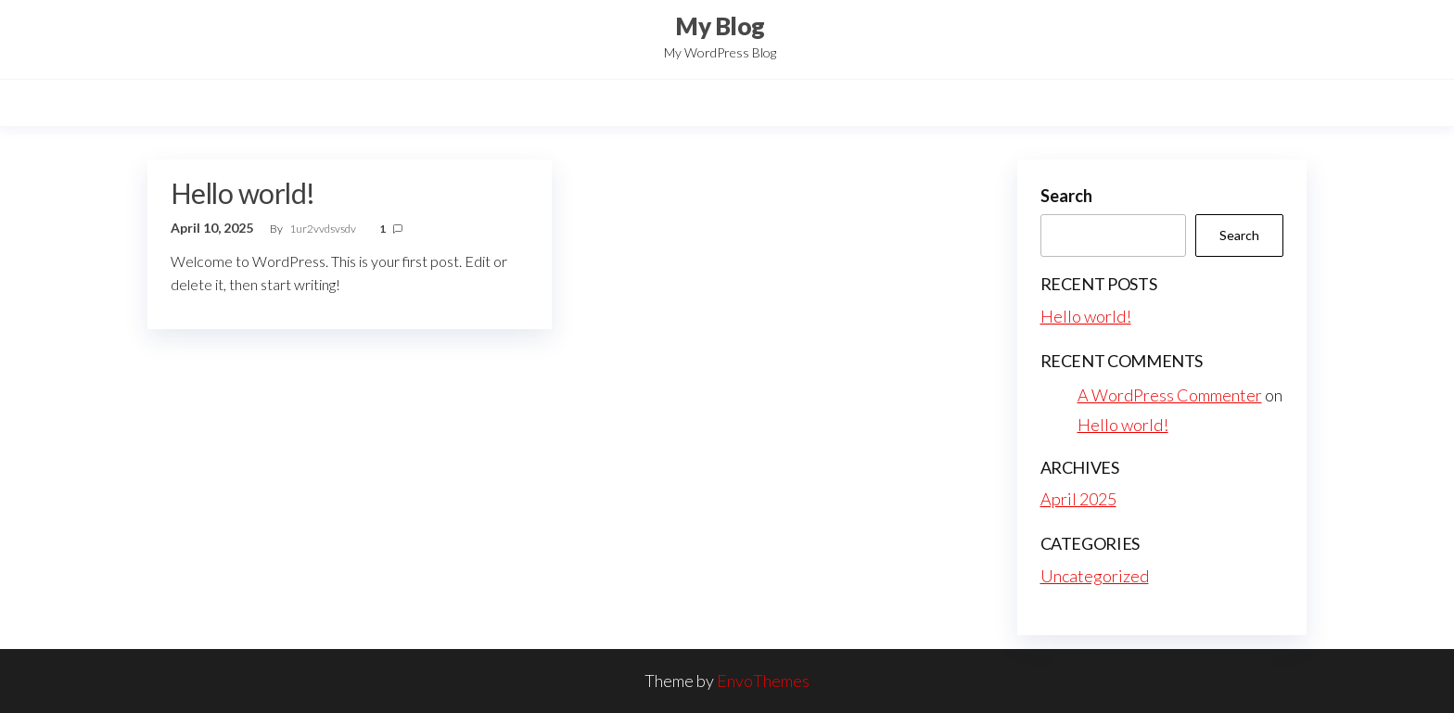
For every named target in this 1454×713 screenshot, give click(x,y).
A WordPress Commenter (1170, 395)
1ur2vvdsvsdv (323, 229)
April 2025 (1078, 499)
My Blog (719, 26)
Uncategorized (1094, 576)
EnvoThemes (763, 680)
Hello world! (243, 193)
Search (1066, 195)
